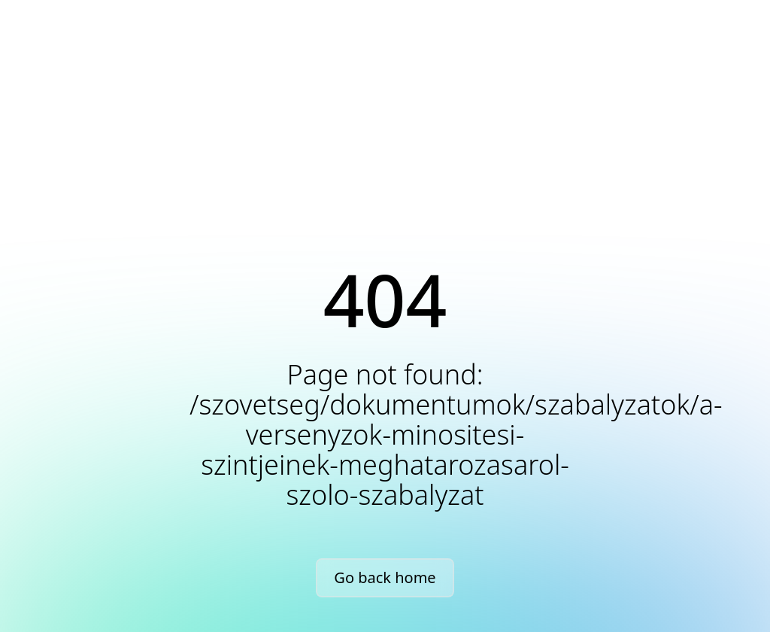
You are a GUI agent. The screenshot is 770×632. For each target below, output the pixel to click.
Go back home (384, 577)
